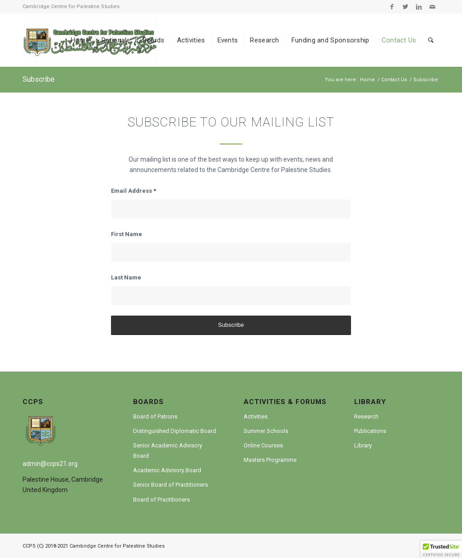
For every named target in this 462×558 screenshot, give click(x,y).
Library (363, 445)
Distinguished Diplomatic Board (174, 431)
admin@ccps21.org (50, 463)
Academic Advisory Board (167, 470)
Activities (256, 416)
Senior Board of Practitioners (170, 484)
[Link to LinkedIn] (418, 7)
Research (366, 416)
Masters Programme (270, 459)
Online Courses (263, 445)
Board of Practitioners (161, 499)
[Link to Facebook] (391, 7)
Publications (370, 431)
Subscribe (39, 79)
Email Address (133, 190)
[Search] (430, 40)
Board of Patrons (155, 416)
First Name (126, 234)
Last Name (126, 277)
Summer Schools (266, 431)
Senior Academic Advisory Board (167, 450)
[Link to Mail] (432, 7)
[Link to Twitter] (405, 7)
